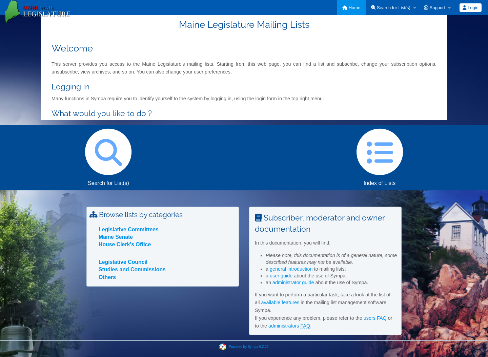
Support (434, 7)
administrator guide (293, 282)
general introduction (291, 269)
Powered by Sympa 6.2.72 (248, 347)
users (375, 318)
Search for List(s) (390, 7)
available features (280, 302)
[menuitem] (351, 7)
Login (470, 7)
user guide (281, 275)
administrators (289, 326)
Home (351, 7)
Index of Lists (379, 155)
